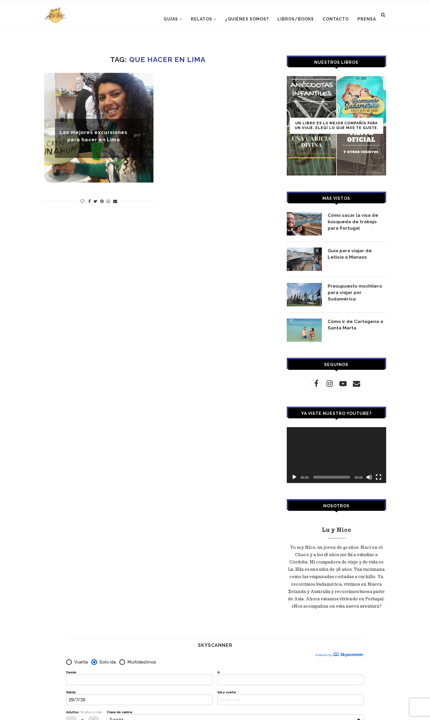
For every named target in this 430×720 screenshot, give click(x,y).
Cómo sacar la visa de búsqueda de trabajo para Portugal (354, 221)
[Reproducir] (294, 477)
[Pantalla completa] (378, 477)
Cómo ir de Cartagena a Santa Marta (356, 325)
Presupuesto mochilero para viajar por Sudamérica (356, 292)
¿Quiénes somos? (247, 19)
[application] (336, 455)
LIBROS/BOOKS (295, 19)
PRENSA (367, 19)
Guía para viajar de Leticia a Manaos (350, 254)
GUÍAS (171, 19)
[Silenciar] (369, 477)
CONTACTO (336, 19)
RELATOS (201, 19)
